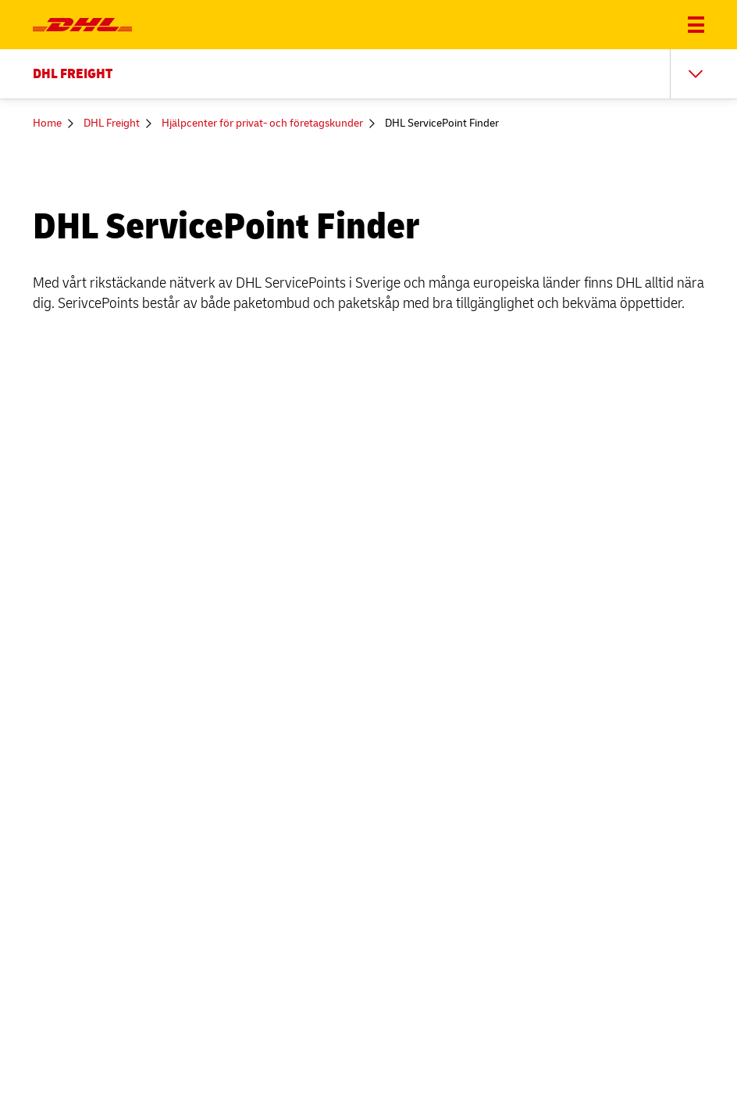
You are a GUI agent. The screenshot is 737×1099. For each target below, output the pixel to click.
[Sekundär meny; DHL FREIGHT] (368, 74)
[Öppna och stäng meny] (696, 24)
